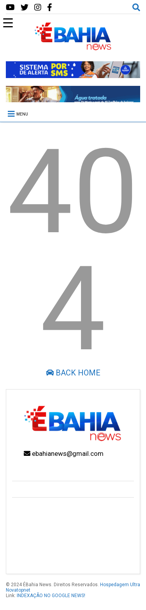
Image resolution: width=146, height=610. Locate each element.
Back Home (73, 372)
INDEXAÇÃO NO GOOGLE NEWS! (51, 595)
